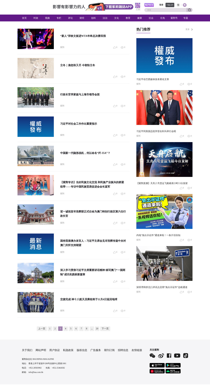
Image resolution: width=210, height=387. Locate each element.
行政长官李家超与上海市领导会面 (80, 94)
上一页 (41, 328)
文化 (116, 18)
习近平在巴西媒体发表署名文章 (152, 79)
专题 (185, 18)
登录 (161, 5)
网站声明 (41, 350)
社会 (151, 18)
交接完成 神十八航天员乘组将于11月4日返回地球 (88, 299)
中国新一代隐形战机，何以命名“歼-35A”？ (85, 153)
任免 (162, 18)
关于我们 (27, 350)
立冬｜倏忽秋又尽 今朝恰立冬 (77, 65)
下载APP (169, 5)
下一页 (105, 328)
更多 (188, 29)
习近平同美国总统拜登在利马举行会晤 (156, 131)
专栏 (59, 18)
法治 (105, 18)
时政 (36, 18)
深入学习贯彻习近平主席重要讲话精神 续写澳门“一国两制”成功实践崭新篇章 (92, 272)
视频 (47, 18)
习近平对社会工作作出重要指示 (78, 123)
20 (97, 328)
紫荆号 (174, 18)
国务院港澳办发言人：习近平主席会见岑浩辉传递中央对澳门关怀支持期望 (93, 243)
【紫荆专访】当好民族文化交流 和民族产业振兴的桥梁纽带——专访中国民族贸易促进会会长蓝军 (92, 184)
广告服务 (95, 350)
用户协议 (54, 350)
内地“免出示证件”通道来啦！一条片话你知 (158, 235)
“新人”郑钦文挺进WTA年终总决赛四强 (83, 36)
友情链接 (137, 350)
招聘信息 (123, 350)
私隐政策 (68, 350)
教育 (128, 18)
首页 (24, 18)
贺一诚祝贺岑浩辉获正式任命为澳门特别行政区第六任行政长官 (93, 213)
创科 (93, 18)
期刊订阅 (109, 350)
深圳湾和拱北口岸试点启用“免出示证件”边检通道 (161, 287)
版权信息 (82, 350)
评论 (70, 18)
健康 (139, 18)
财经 (82, 18)
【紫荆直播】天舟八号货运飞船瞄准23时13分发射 (162, 183)
